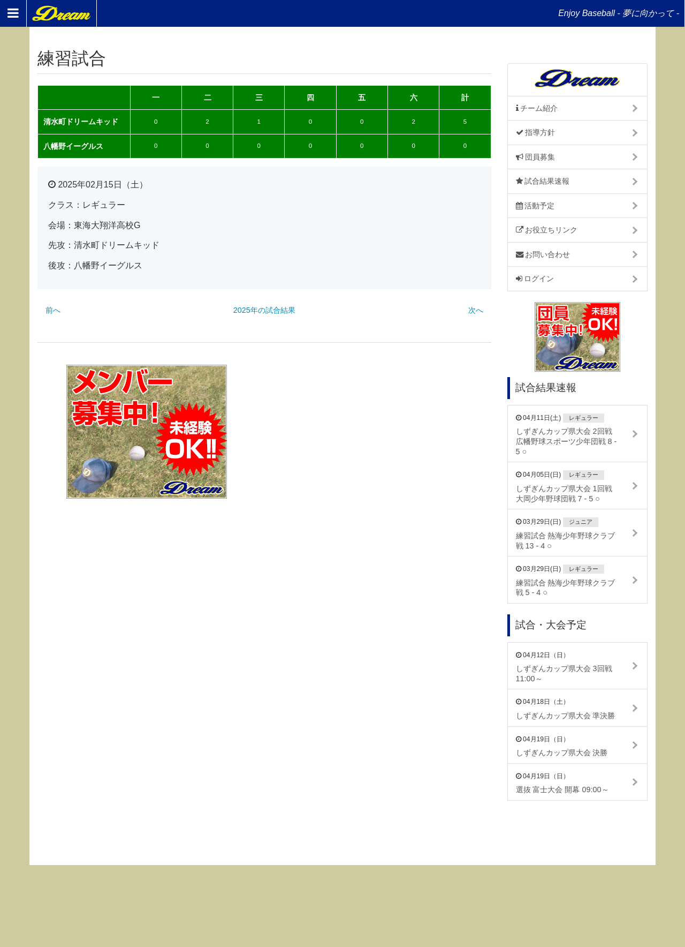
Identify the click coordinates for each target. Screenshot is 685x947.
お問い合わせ (543, 254)
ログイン (535, 278)
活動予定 (535, 205)
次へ (475, 310)
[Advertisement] (381, 432)
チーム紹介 (537, 108)
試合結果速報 (543, 181)
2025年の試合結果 (264, 310)
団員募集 (535, 157)
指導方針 (535, 132)
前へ (52, 310)
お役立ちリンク (547, 230)
